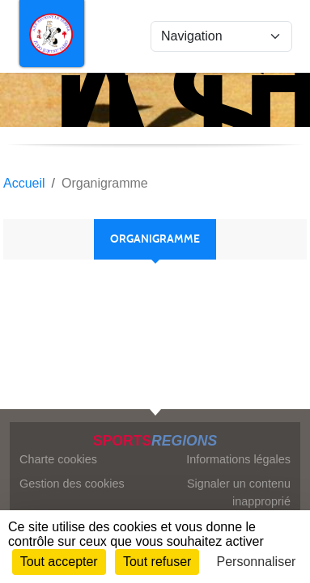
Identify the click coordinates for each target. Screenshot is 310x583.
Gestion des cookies (72, 483)
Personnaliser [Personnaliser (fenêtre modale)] (256, 561)
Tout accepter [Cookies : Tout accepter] (59, 561)
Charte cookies (58, 459)
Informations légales (238, 459)
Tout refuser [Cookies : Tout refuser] (157, 561)
